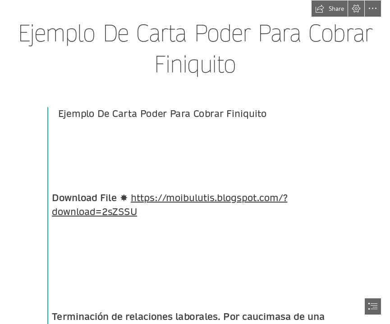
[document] (195, 162)
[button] (330, 8)
